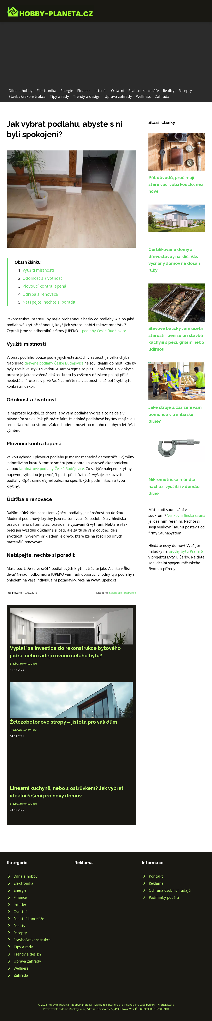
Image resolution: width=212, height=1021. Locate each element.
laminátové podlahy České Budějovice (51, 468)
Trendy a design (86, 96)
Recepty (185, 90)
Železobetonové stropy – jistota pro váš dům (63, 722)
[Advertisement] (106, 57)
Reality (169, 90)
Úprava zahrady (118, 96)
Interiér (100, 90)
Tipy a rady (59, 96)
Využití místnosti (38, 270)
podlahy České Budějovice (104, 330)
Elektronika (46, 90)
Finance (83, 90)
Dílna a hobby (21, 90)
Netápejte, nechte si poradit (49, 302)
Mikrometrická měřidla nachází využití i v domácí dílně (174, 486)
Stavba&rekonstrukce (27, 96)
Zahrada (162, 96)
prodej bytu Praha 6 (186, 551)
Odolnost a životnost (42, 278)
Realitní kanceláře (143, 90)
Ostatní (117, 90)
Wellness (143, 96)
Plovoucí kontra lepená (44, 286)
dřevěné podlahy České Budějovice (54, 363)
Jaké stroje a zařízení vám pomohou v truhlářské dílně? (175, 414)
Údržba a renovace (40, 294)
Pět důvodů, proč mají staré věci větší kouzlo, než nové (175, 184)
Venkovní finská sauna (186, 515)
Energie (66, 90)
